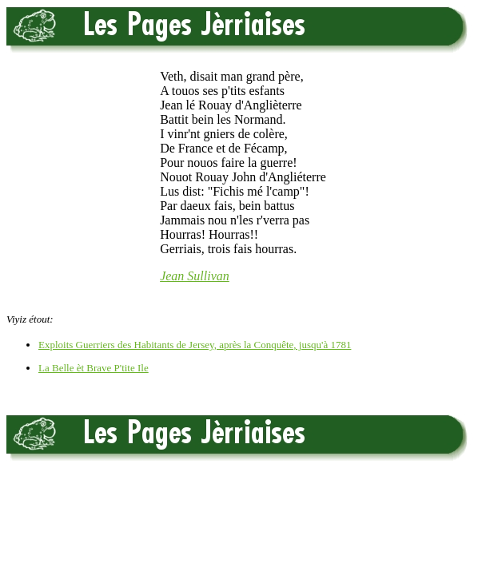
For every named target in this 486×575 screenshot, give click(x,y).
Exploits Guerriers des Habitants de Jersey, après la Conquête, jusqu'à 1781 (194, 345)
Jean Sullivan (194, 276)
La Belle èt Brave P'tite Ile (93, 368)
